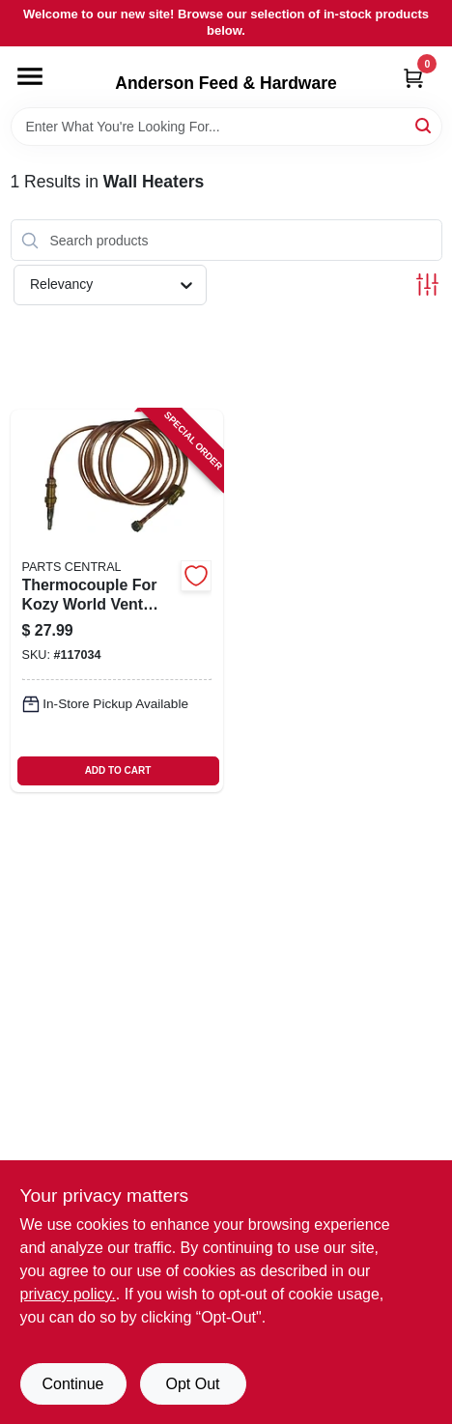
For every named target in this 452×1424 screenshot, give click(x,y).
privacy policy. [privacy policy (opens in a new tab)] (68, 1294)
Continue (72, 1384)
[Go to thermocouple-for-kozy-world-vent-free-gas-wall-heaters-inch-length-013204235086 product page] (117, 601)
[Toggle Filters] (427, 284)
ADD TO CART (118, 770)
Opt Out (192, 1384)
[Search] (424, 125)
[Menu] (29, 76)
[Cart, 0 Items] (413, 78)
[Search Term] (226, 126)
